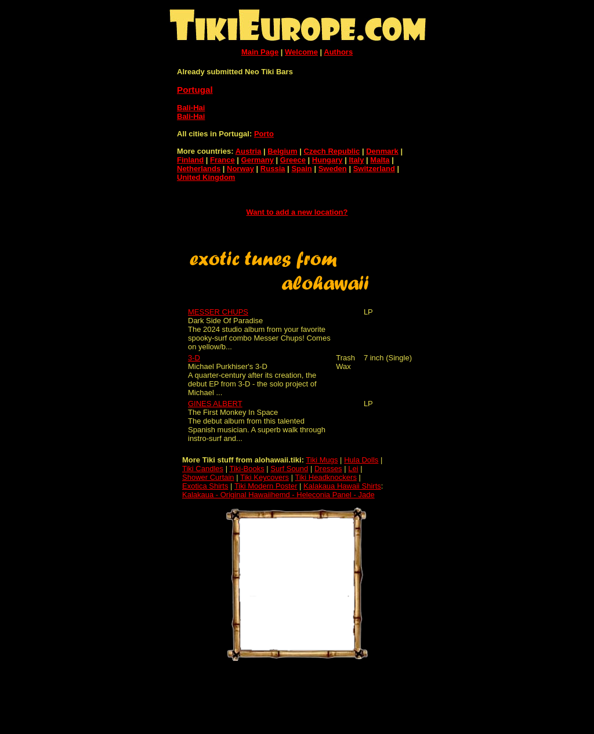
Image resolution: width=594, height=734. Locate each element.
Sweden (332, 168)
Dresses (328, 468)
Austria (249, 151)
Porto (264, 133)
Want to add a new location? (296, 212)
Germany (257, 160)
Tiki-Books (246, 468)
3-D (194, 357)
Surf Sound (289, 468)
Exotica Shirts (205, 486)
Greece (293, 160)
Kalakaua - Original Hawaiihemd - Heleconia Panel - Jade (278, 494)
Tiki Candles (202, 468)
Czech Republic (332, 151)
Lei (353, 468)
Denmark (382, 151)
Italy (356, 160)
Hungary (327, 160)
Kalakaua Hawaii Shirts (342, 486)
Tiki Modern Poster (266, 486)
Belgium (282, 151)
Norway (240, 168)
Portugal (195, 90)
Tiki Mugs (322, 459)
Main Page (259, 52)
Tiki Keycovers (264, 477)
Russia (272, 168)
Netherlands (198, 168)
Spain (301, 168)
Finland (190, 160)
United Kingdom (206, 177)
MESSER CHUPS (218, 312)
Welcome (301, 52)
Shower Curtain (208, 477)
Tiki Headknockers (325, 477)
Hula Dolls (361, 459)
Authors (338, 52)
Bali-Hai (191, 107)
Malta (379, 160)
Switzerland (374, 168)
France (222, 160)
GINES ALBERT (215, 403)
